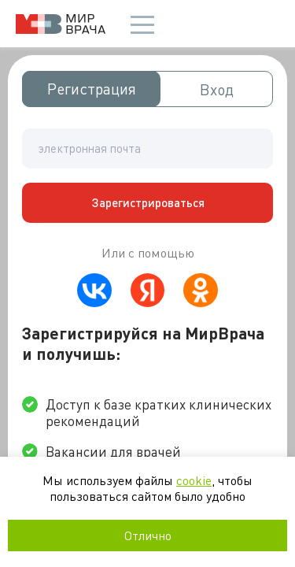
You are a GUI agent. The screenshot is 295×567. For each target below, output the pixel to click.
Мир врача (60, 24)
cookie (194, 480)
